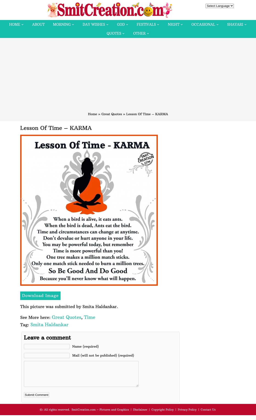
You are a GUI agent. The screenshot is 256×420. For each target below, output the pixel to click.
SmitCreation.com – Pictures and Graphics (100, 414)
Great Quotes (111, 114)
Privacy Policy (187, 414)
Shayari (235, 24)
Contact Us (208, 414)
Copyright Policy (162, 414)
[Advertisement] (128, 77)
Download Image (40, 295)
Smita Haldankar (49, 324)
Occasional (203, 24)
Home (14, 24)
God (121, 24)
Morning (62, 24)
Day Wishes (94, 24)
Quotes (114, 33)
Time (89, 317)
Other (139, 33)
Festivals (146, 24)
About (38, 24)
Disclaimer (140, 414)
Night (173, 24)
